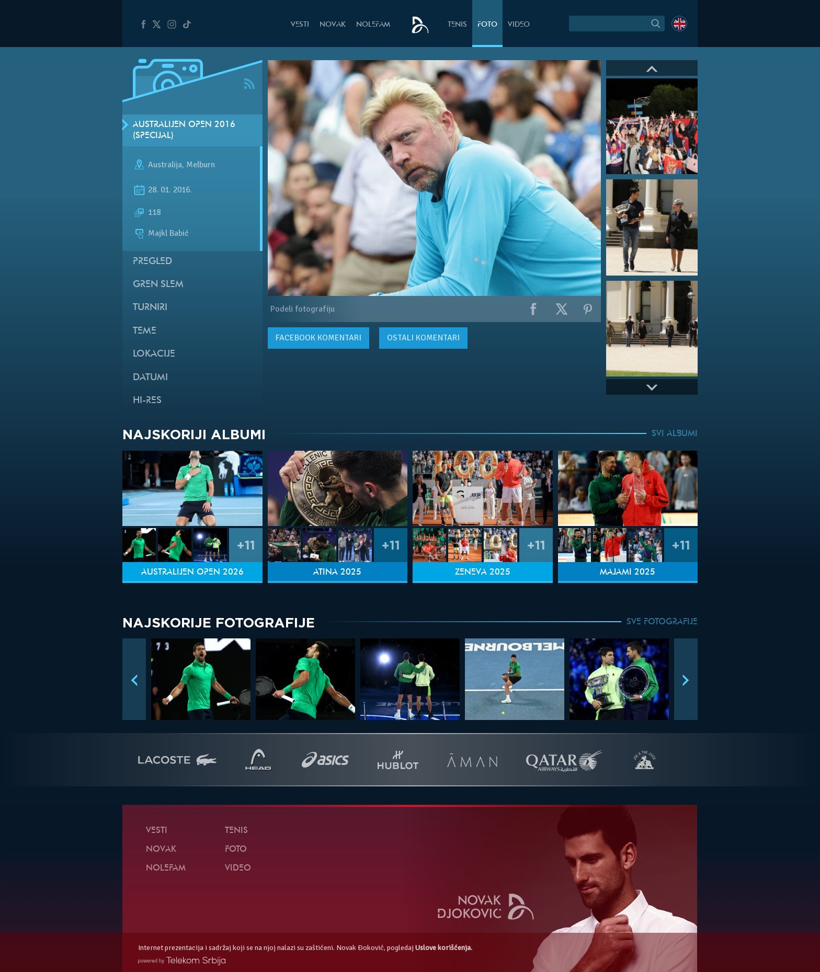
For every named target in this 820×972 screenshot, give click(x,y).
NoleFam (373, 25)
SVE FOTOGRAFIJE (662, 622)
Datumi (150, 378)
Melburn (200, 165)
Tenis (457, 25)
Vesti (300, 25)
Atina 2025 (337, 572)
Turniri (150, 308)
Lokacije (154, 354)
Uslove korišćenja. (443, 947)
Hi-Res (147, 401)
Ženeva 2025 (482, 572)
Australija (165, 165)
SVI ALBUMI (675, 434)
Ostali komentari (423, 338)
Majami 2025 (627, 572)
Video (519, 25)
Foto (487, 25)
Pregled (152, 262)
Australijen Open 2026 (192, 572)
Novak (333, 25)
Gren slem (158, 285)
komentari (318, 338)
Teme (144, 331)
